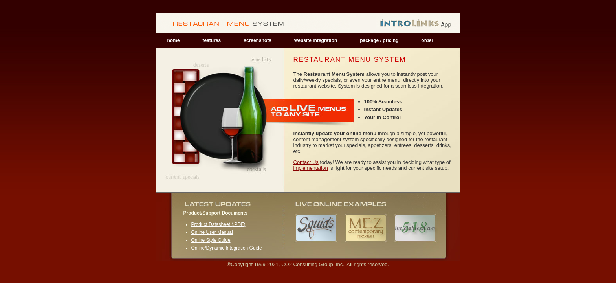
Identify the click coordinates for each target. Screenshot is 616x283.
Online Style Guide (211, 240)
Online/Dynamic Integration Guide (226, 248)
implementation (310, 168)
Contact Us (306, 162)
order (427, 40)
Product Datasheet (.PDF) (218, 224)
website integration (315, 40)
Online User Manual (212, 232)
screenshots (257, 40)
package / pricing (379, 40)
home (173, 40)
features (212, 40)
